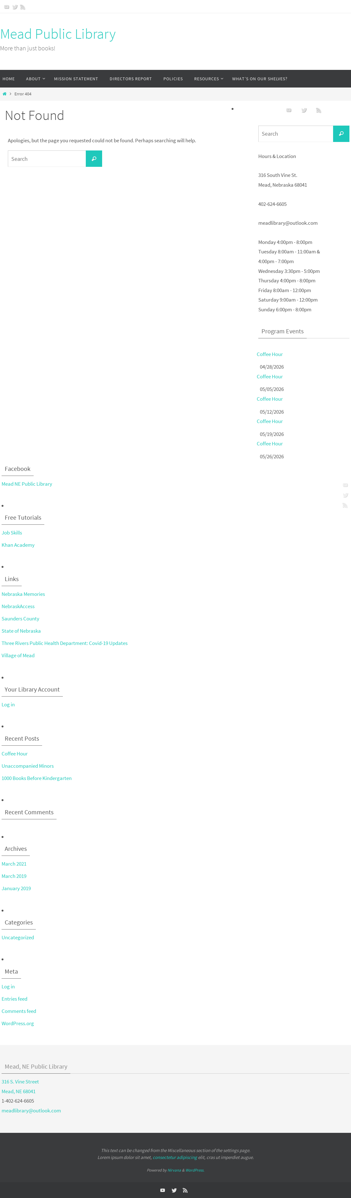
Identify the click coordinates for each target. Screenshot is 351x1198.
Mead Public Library (58, 34)
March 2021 (14, 863)
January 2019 (16, 888)
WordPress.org (18, 1023)
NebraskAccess (18, 606)
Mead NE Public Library (27, 483)
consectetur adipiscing (175, 1157)
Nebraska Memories (23, 594)
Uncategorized (18, 937)
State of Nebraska (21, 630)
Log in (8, 704)
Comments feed (19, 1011)
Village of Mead (18, 655)
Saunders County (20, 618)
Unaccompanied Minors (28, 765)
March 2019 (14, 876)
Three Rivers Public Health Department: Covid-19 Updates (65, 643)
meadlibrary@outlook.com (31, 1110)
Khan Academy (18, 544)
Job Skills (12, 532)
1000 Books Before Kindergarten (37, 778)
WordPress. (194, 1170)
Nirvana (174, 1170)
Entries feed (14, 998)
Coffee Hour (270, 354)
